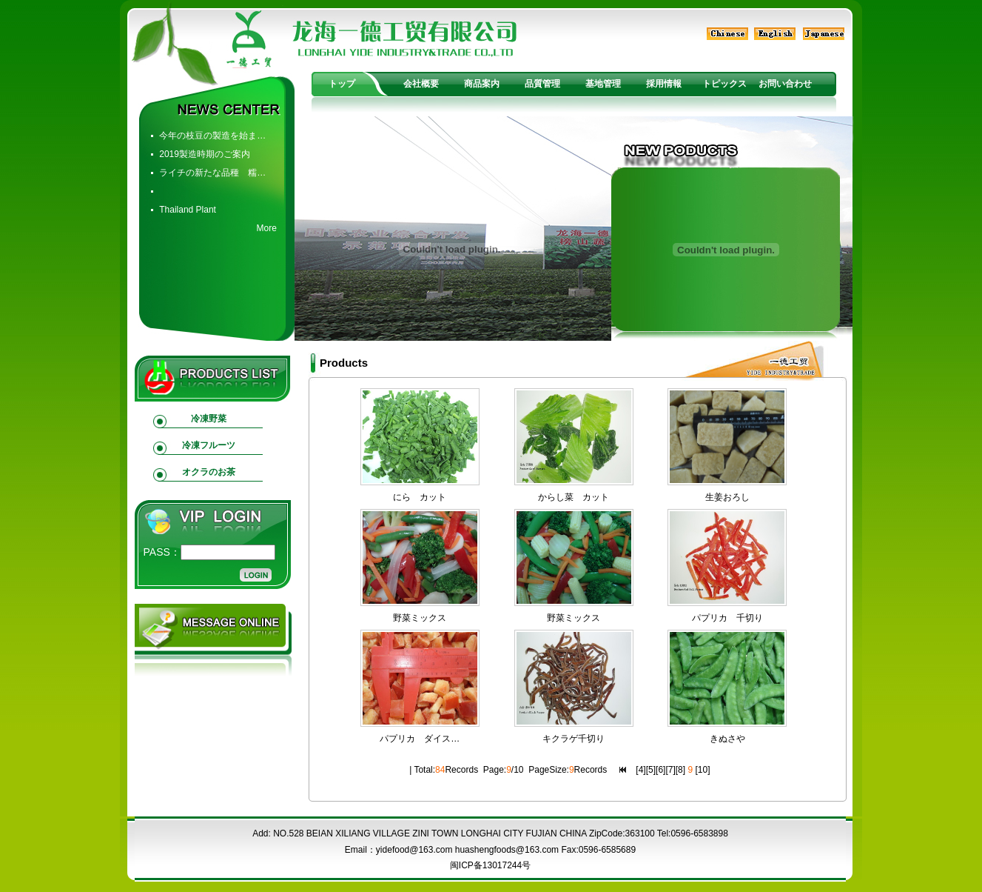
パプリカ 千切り (727, 618)
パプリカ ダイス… (420, 738)
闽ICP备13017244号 (490, 865)
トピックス (724, 84)
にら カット (419, 497)
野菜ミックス (419, 618)
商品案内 (482, 84)
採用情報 (664, 84)
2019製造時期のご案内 (204, 154)
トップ (342, 84)
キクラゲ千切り (573, 738)
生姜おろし (727, 497)
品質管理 (542, 84)
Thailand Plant (187, 209)
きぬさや (727, 738)
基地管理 (603, 84)
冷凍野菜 (208, 418)
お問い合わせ (785, 84)
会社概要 (421, 84)
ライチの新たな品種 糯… (212, 172)
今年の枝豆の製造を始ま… (212, 135)
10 (702, 770)
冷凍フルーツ (208, 445)
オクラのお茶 (208, 472)
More (266, 228)
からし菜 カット (573, 497)
